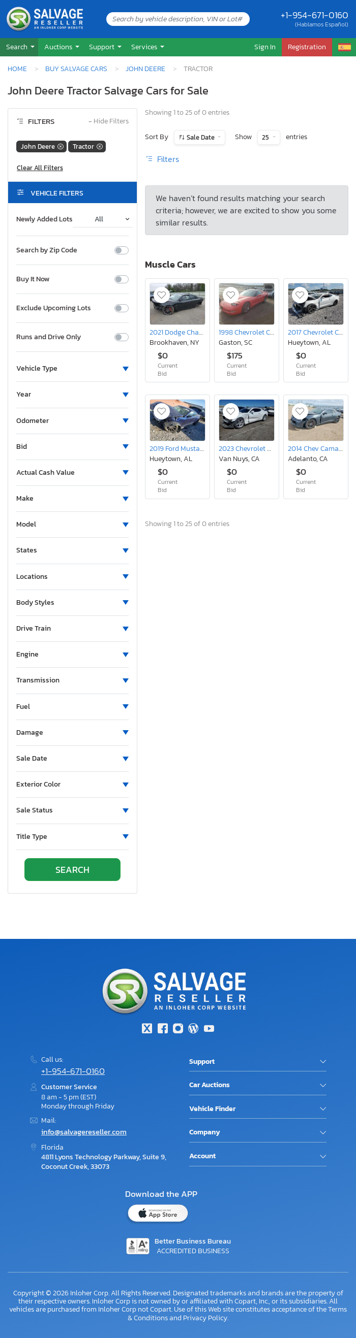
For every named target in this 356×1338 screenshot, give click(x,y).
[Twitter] (147, 1029)
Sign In (265, 47)
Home (17, 68)
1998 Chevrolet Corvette (255, 332)
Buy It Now (32, 279)
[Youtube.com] (209, 1029)
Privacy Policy (205, 1318)
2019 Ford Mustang (179, 448)
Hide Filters (108, 121)
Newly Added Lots (44, 219)
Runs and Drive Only (48, 337)
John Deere (145, 68)
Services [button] (145, 47)
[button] (19, 47)
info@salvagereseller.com (84, 1131)
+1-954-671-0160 (314, 15)
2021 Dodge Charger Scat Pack (196, 332)
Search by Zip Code (46, 250)
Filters (162, 159)
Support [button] (102, 47)
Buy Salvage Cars (76, 68)
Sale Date (200, 137)
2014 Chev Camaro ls (320, 448)
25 (266, 137)
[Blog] (193, 1029)
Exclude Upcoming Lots (53, 308)
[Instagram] (178, 1029)
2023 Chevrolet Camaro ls (259, 448)
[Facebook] (162, 1029)
